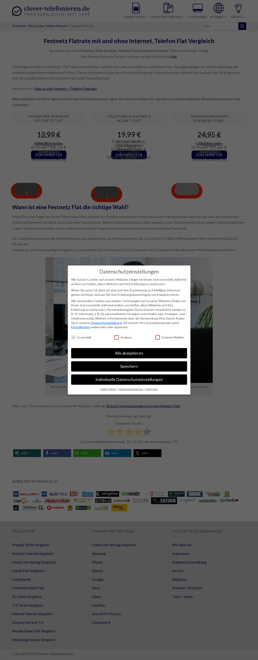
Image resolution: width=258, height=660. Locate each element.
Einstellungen (80, 327)
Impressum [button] (152, 389)
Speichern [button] (129, 366)
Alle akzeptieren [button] (129, 353)
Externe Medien (169, 337)
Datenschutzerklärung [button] (131, 389)
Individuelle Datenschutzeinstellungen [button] (129, 379)
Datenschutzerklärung (106, 323)
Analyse (123, 337)
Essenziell (81, 337)
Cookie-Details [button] (108, 389)
